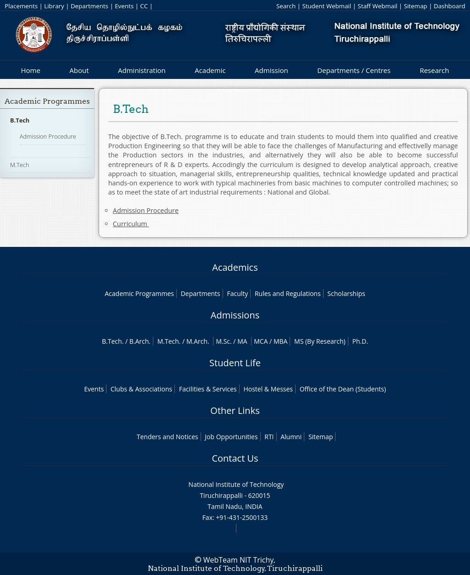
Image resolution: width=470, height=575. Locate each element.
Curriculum (131, 223)
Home (30, 70)
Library (54, 6)
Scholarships (346, 293)
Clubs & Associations (142, 389)
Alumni (291, 436)
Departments (89, 6)
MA (242, 341)
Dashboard (449, 6)
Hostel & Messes (268, 389)
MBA (281, 341)
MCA (261, 341)
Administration (142, 70)
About (79, 70)
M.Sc (223, 341)
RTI (269, 436)
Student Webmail (326, 6)
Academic (210, 70)
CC (144, 6)
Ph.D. (360, 341)
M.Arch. (197, 341)
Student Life (235, 363)
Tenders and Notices (167, 436)
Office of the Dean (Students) (343, 389)
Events (124, 6)
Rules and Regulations (288, 293)
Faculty (237, 293)
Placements (21, 6)
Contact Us (235, 458)
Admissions (235, 315)
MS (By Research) (320, 341)
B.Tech (19, 120)
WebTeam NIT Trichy (238, 560)
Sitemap (415, 6)
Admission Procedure (48, 136)
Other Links (234, 410)
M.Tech (19, 165)
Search (286, 6)
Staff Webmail (377, 6)
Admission (271, 70)
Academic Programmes (47, 101)
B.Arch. (140, 341)
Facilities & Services (208, 389)
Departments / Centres (354, 70)
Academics (234, 267)
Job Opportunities (231, 436)
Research (434, 70)
